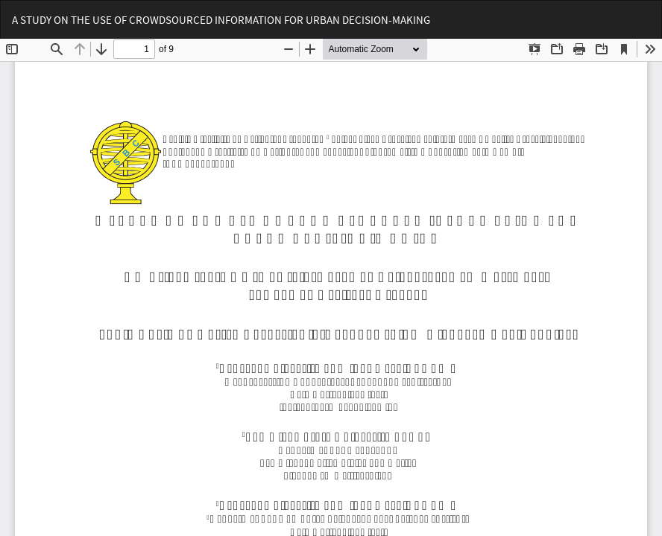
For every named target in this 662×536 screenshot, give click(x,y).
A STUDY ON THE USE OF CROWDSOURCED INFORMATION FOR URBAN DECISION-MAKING (221, 20)
